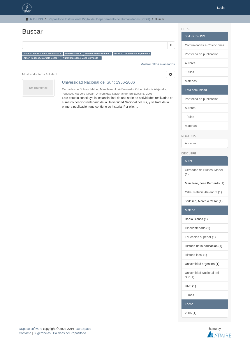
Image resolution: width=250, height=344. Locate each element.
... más (189, 295)
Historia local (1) (196, 255)
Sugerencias (42, 333)
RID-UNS (36, 19)
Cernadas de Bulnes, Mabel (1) (204, 172)
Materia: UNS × (73, 53)
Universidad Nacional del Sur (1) (202, 275)
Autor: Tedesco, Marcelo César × (41, 58)
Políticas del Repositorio (69, 333)
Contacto (25, 333)
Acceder (190, 143)
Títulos (189, 72)
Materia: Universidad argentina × (132, 53)
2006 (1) (190, 313)
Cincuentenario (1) (197, 228)
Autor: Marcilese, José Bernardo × (81, 58)
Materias (191, 81)
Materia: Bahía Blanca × (98, 53)
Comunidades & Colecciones (204, 45)
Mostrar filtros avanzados (158, 64)
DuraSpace (83, 328)
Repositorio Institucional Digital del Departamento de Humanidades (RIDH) (99, 19)
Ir (171, 45)
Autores (190, 63)
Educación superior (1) (200, 237)
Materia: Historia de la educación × (42, 53)
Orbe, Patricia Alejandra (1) (203, 192)
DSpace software (30, 328)
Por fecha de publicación (201, 54)
